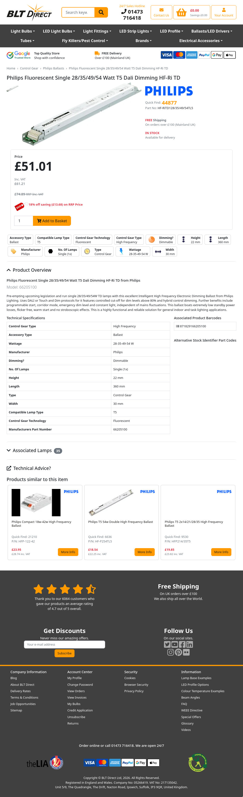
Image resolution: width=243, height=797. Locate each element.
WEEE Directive (191, 710)
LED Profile (170, 31)
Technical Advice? (29, 468)
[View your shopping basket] (191, 12)
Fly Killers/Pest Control (83, 40)
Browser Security (136, 684)
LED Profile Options (195, 684)
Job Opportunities (23, 704)
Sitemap (16, 710)
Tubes (26, 40)
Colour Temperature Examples (202, 691)
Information (191, 672)
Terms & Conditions (24, 697)
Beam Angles (190, 697)
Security (130, 672)
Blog (13, 678)
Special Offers (191, 717)
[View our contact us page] (161, 12)
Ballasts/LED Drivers (210, 31)
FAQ (184, 704)
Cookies (130, 678)
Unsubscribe (76, 717)
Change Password (80, 684)
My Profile (74, 678)
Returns (73, 723)
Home (11, 68)
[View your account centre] (223, 12)
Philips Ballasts (53, 68)
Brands (142, 40)
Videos (186, 730)
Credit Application (80, 710)
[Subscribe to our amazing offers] (64, 644)
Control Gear (29, 68)
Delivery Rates (20, 691)
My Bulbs (73, 704)
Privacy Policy (134, 691)
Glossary (187, 723)
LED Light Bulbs (57, 31)
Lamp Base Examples (196, 678)
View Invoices (77, 697)
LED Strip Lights (134, 31)
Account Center (80, 672)
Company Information (28, 672)
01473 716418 (132, 14)
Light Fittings (95, 31)
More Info (68, 552)
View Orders (76, 691)
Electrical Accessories (199, 40)
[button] (232, 522)
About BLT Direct (22, 684)
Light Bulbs (21, 31)
